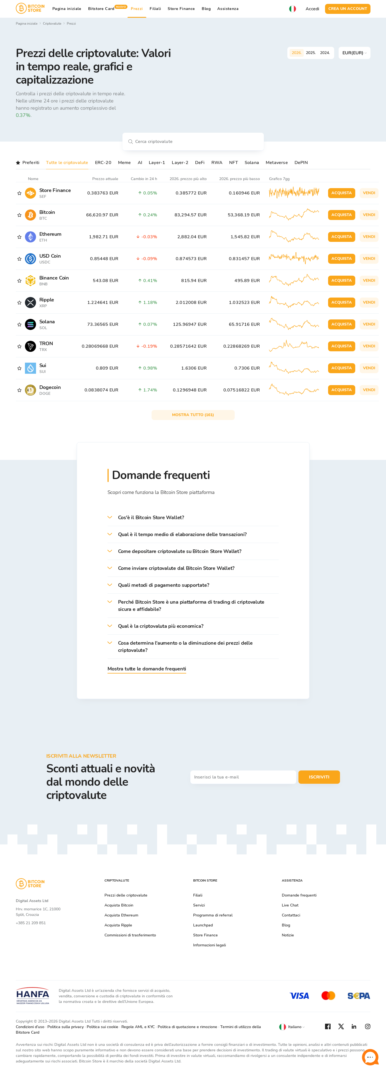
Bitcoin (47, 212)
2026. (296, 52)
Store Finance (181, 8)
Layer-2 (180, 163)
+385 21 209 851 (31, 923)
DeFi (200, 163)
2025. (311, 52)
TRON (46, 343)
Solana (252, 163)
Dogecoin (50, 387)
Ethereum (50, 234)
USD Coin (50, 256)
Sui (42, 365)
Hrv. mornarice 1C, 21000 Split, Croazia (38, 911)
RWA (217, 163)
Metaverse (277, 163)
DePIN (301, 163)
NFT (233, 163)
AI (140, 163)
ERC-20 (103, 163)
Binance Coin (54, 278)
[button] (193, 517)
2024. (325, 52)
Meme (124, 163)
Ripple (46, 299)
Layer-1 (157, 163)
